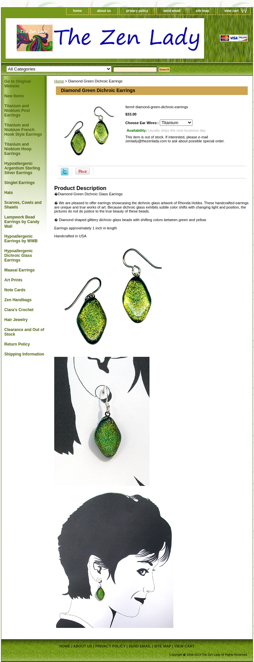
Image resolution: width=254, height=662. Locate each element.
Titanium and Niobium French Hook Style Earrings (23, 130)
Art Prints (13, 280)
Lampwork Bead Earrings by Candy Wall (21, 222)
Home (59, 81)
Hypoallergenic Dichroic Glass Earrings (18, 255)
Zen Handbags (18, 300)
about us (104, 11)
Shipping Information (24, 354)
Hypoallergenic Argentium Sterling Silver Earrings (22, 168)
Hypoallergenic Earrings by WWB (21, 238)
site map (202, 11)
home (77, 11)
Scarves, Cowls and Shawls (23, 205)
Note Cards (14, 290)
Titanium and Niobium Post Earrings (17, 111)
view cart (231, 11)
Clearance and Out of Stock (24, 332)
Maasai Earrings (19, 270)
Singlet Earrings (19, 182)
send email (172, 11)
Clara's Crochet (18, 309)
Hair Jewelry (16, 319)
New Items (14, 96)
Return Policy (17, 344)
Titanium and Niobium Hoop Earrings (17, 149)
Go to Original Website (17, 83)
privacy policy (137, 11)
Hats (8, 192)
